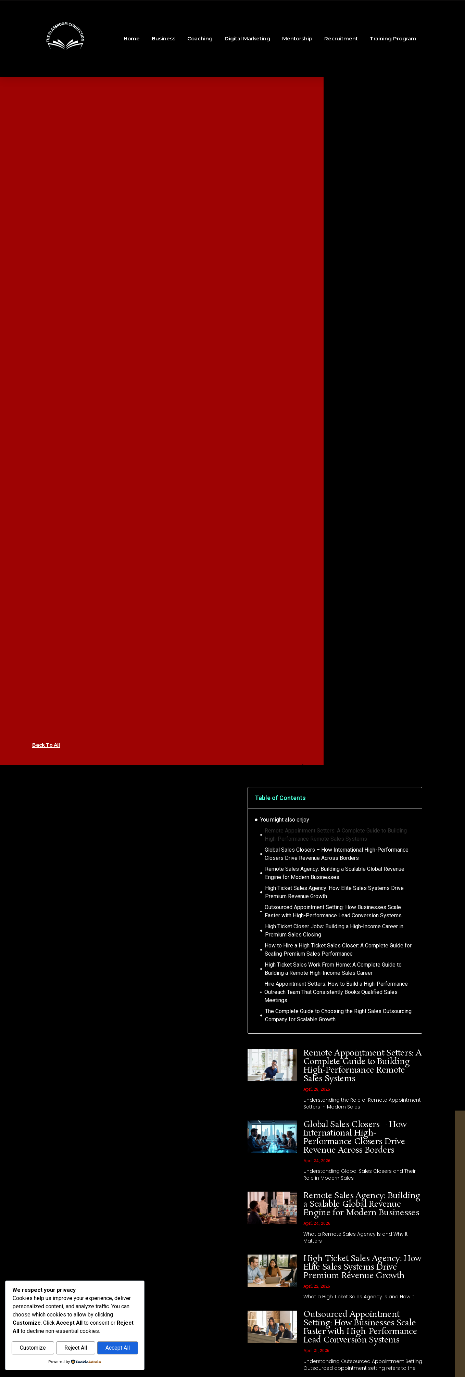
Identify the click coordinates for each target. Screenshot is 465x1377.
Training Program (393, 38)
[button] (412, 798)
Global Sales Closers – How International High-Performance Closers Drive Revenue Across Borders (337, 854)
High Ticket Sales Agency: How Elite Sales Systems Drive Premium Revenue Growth (334, 892)
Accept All (117, 1348)
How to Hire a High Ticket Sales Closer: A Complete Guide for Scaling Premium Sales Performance (338, 949)
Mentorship (297, 38)
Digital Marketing (247, 38)
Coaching (200, 38)
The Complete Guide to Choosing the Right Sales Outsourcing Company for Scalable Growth (338, 1015)
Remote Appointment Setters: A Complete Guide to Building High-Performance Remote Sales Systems (336, 834)
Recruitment (341, 38)
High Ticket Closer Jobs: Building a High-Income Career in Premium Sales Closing (334, 930)
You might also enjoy (284, 819)
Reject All (75, 1348)
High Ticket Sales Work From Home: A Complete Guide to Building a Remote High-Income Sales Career (333, 968)
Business (163, 38)
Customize (33, 1348)
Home (132, 38)
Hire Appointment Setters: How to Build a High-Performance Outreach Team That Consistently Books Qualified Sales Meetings (336, 992)
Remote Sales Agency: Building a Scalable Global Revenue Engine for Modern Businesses (334, 873)
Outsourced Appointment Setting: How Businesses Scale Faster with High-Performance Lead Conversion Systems (333, 911)
